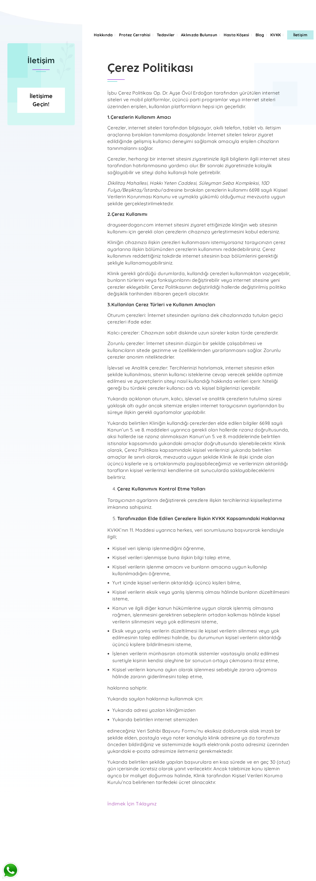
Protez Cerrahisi (135, 34)
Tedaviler (166, 34)
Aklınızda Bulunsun (199, 34)
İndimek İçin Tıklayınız (132, 804)
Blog (260, 34)
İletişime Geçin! (41, 137)
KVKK (275, 34)
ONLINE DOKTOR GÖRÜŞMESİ (75, 6)
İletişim (300, 34)
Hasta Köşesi (236, 34)
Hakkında (103, 34)
